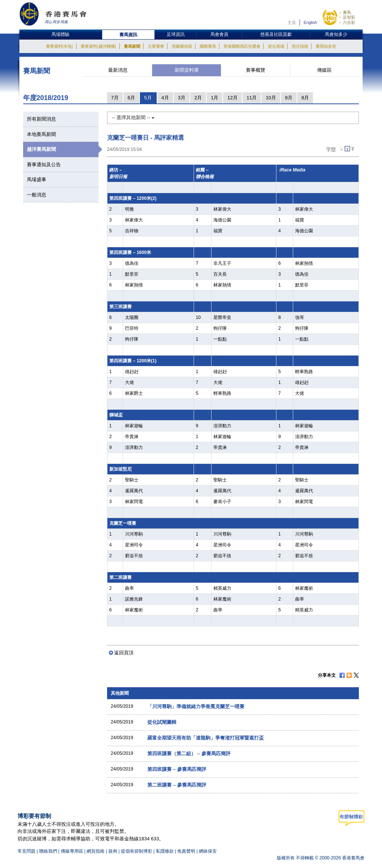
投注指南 (300, 46)
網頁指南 (95, 851)
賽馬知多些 (326, 46)
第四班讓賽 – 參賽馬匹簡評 (176, 769)
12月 (232, 97)
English (310, 22)
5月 (147, 97)
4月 (165, 97)
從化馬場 (276, 46)
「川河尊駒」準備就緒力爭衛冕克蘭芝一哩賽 (195, 706)
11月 (252, 97)
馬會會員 (219, 34)
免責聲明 (186, 851)
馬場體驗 (60, 34)
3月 (181, 97)
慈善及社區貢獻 (276, 34)
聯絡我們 (48, 851)
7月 (115, 97)
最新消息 (118, 70)
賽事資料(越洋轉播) (98, 46)
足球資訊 (176, 34)
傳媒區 (324, 70)
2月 (198, 97)
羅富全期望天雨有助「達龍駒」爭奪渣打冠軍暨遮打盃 (205, 738)
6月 (131, 97)
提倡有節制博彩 (136, 851)
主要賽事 (156, 46)
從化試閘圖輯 (161, 722)
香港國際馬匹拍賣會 (241, 46)
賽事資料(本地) (59, 46)
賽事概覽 (255, 70)
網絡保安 (208, 851)
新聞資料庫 (187, 70)
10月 (271, 97)
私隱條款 (165, 851)
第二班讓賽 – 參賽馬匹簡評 (176, 785)
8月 (305, 97)
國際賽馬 (208, 46)
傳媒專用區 (72, 851)
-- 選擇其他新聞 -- (133, 117)
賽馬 (347, 12)
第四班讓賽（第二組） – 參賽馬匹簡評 (188, 753)
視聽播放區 (182, 46)
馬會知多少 (336, 34)
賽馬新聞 (132, 46)
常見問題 (26, 851)
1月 (214, 97)
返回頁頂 (124, 652)
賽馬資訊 (128, 34)
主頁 (292, 22)
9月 (288, 97)
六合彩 (349, 22)
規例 (113, 851)
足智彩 (349, 17)
